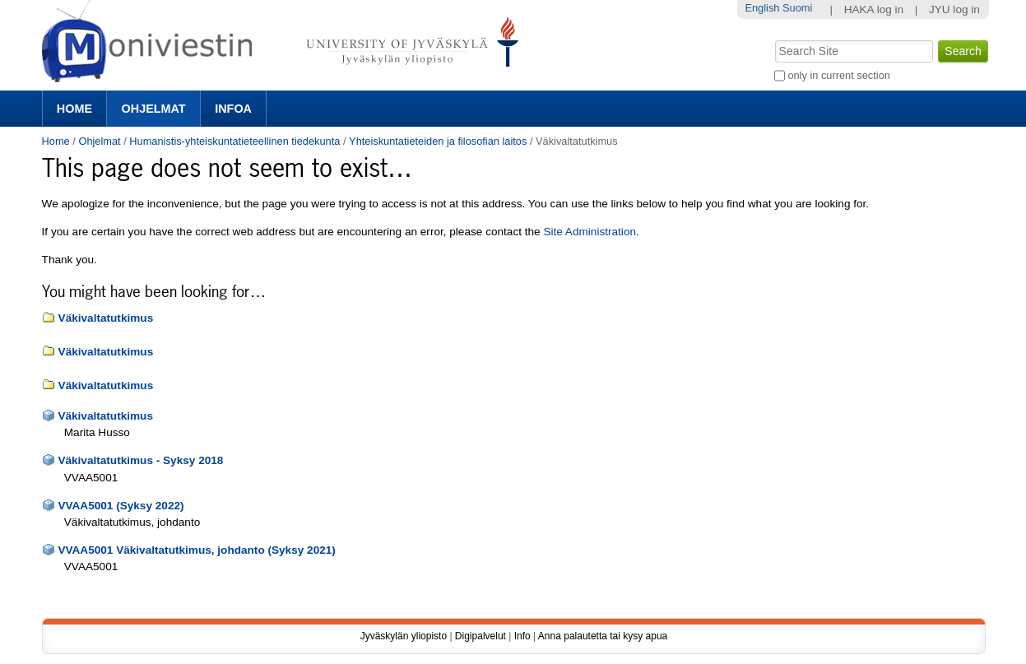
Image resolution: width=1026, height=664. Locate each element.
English (762, 8)
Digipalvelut (480, 636)
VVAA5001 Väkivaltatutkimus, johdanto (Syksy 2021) (196, 550)
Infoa (233, 108)
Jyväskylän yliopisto (403, 636)
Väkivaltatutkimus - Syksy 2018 (140, 460)
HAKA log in (874, 9)
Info (522, 636)
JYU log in (954, 9)
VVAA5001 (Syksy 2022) (120, 505)
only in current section (838, 75)
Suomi (797, 8)
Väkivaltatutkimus (106, 318)
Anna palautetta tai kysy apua (602, 636)
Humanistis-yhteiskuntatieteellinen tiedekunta (234, 141)
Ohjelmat (154, 108)
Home (74, 108)
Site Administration (589, 231)
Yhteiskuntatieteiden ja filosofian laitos (438, 141)
